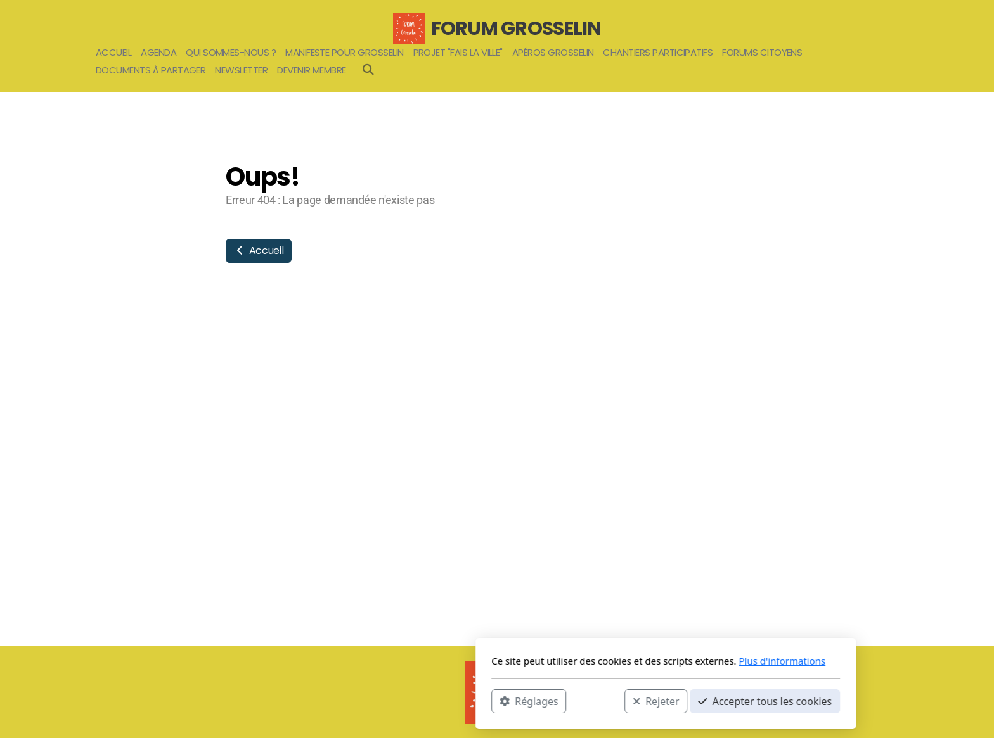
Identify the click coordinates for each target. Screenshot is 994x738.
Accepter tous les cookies (596, 701)
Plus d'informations (613, 660)
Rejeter (487, 701)
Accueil (258, 250)
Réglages (360, 701)
